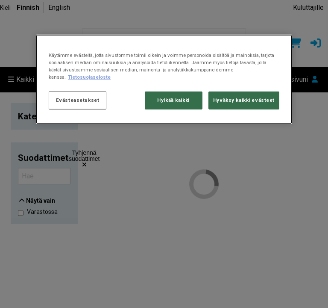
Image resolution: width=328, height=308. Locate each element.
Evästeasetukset (78, 100)
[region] (164, 79)
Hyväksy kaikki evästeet (244, 100)
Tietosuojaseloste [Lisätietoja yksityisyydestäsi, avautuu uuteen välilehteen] (89, 77)
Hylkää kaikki (173, 100)
